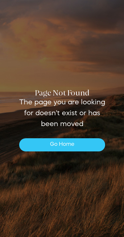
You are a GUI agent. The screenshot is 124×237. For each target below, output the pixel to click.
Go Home (62, 144)
